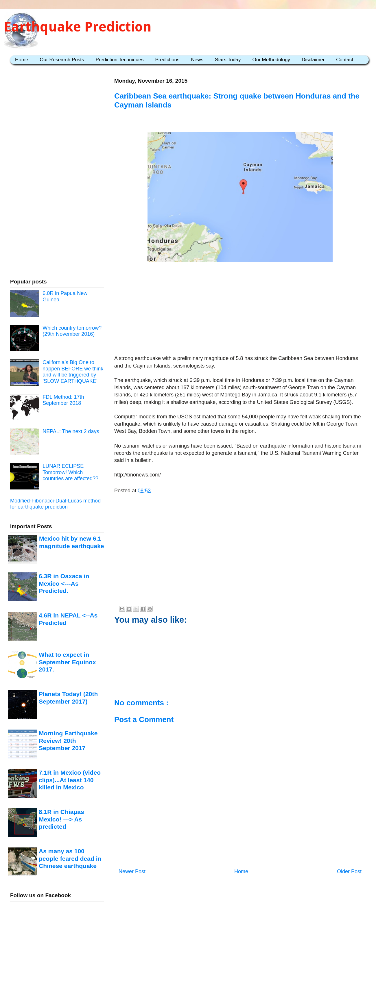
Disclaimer (313, 59)
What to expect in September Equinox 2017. (67, 662)
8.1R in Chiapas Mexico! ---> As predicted (61, 819)
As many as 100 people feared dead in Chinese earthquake (70, 858)
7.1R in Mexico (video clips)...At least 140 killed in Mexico (70, 780)
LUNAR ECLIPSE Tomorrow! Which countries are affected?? (70, 472)
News (197, 59)
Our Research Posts (62, 59)
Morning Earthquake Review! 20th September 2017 (68, 740)
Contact (344, 59)
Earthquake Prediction (78, 27)
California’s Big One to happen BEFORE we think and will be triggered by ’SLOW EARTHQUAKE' (73, 371)
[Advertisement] (240, 309)
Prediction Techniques (119, 59)
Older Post (349, 871)
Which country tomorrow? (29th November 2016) (72, 331)
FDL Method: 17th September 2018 (63, 400)
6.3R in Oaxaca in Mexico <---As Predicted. (64, 583)
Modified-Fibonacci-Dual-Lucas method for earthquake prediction (55, 504)
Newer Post (132, 871)
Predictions (167, 59)
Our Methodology (271, 59)
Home (21, 59)
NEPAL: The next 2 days (71, 431)
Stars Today (228, 59)
